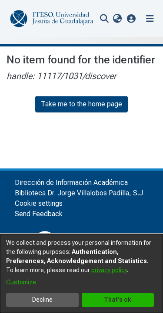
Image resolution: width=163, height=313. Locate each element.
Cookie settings (39, 203)
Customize (21, 282)
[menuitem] (117, 18)
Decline (42, 299)
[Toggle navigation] (149, 18)
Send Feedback (39, 214)
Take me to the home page (81, 104)
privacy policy (109, 270)
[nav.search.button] (104, 18)
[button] (131, 18)
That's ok (117, 299)
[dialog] (81, 273)
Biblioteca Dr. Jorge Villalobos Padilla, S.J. (80, 193)
